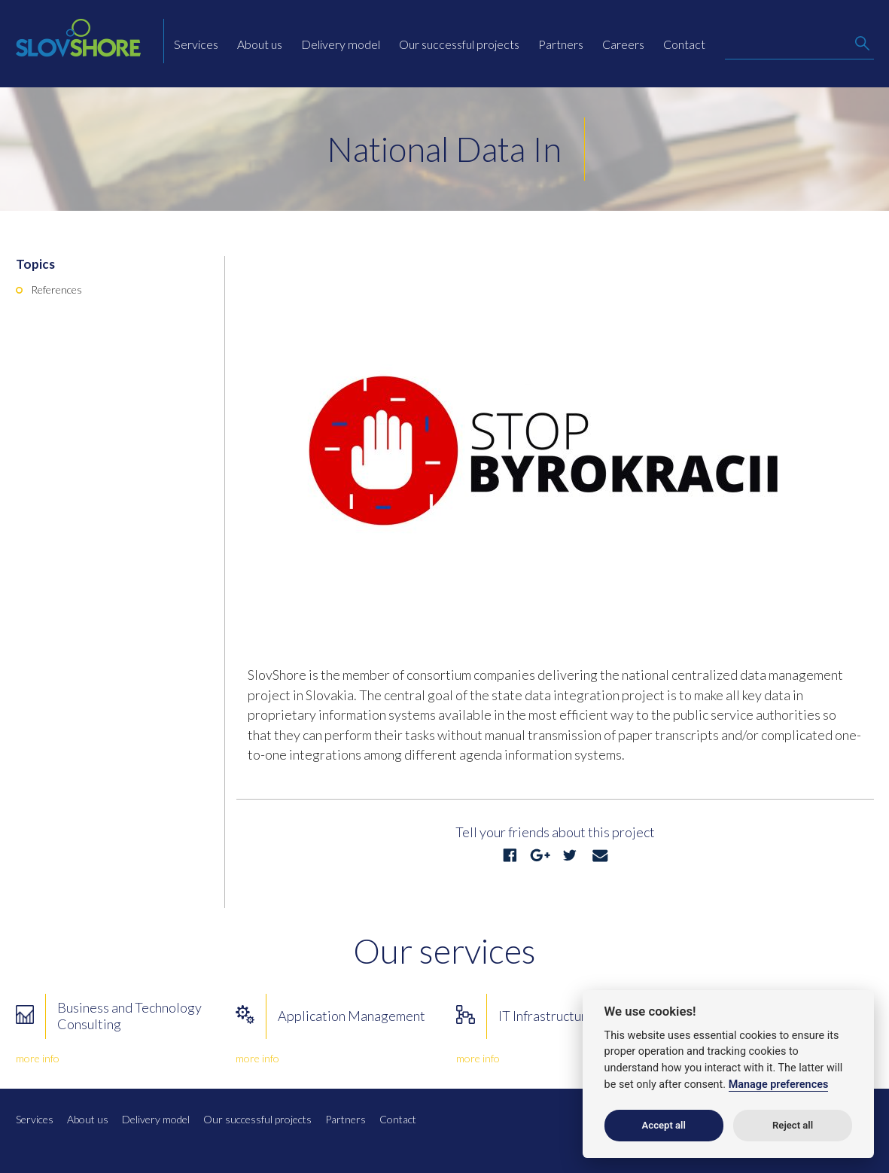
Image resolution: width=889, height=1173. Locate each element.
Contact (684, 44)
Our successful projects (459, 44)
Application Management (351, 1015)
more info (37, 1058)
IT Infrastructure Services (572, 1015)
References (56, 289)
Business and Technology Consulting (129, 1015)
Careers (623, 44)
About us (259, 44)
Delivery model (340, 44)
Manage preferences (779, 1084)
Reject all (792, 1125)
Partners (560, 44)
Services (196, 44)
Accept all (664, 1125)
